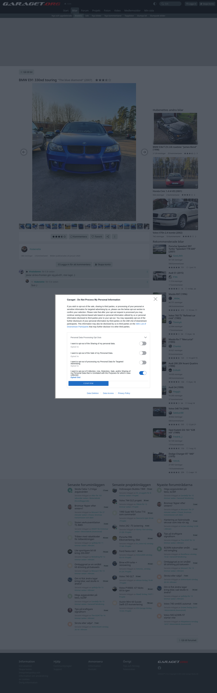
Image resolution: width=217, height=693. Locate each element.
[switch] (142, 343)
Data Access (108, 393)
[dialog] (108, 346)
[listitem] (108, 337)
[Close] (156, 300)
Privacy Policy (124, 393)
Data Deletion (93, 393)
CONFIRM (88, 383)
